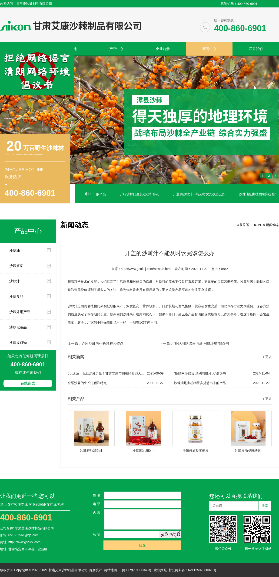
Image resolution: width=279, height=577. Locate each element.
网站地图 (110, 570)
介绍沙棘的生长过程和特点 (144, 194)
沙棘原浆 (16, 266)
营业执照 (160, 570)
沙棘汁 (14, 281)
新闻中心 (209, 49)
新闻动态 (272, 225)
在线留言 (27, 383)
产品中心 (116, 49)
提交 (142, 545)
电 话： (98, 504)
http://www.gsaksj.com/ (24, 542)
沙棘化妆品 (18, 327)
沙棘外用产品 (19, 312)
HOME (257, 225)
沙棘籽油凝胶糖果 (196, 450)
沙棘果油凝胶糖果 (248, 450)
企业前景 (163, 49)
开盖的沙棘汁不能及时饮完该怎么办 (204, 194)
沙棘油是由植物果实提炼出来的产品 (222, 383)
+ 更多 (267, 357)
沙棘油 (14, 250)
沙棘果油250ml (143, 450)
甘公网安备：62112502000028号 (193, 570)
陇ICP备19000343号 (137, 570)
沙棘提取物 (18, 342)
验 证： (98, 534)
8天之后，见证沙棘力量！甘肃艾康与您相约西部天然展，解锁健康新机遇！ (116, 373)
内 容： (98, 513)
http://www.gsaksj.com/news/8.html (146, 269)
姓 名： (98, 495)
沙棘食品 (16, 296)
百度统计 (95, 570)
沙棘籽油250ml (91, 450)
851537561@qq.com (23, 535)
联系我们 (256, 49)
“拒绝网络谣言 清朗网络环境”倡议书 (201, 343)
